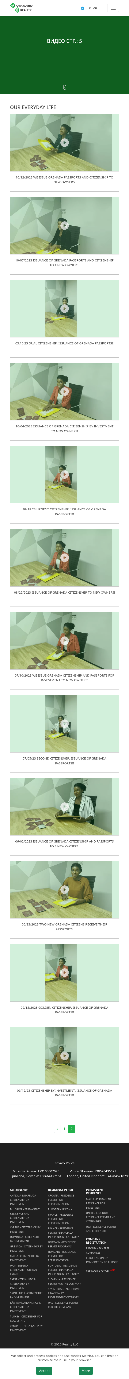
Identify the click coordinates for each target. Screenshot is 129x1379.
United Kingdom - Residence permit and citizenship (100, 1217)
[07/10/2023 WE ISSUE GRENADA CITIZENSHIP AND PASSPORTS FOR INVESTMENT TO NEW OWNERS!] (64, 640)
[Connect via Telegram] (82, 8)
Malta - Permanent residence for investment (98, 1203)
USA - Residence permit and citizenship (101, 1229)
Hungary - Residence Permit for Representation (62, 1256)
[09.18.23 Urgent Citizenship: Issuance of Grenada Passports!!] (64, 474)
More (85, 1370)
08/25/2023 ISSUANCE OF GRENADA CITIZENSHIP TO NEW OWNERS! (64, 592)
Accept (44, 1370)
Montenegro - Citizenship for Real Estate (23, 1270)
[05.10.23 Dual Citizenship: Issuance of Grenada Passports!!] (64, 308)
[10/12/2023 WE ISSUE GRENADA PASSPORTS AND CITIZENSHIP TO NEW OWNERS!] (64, 142)
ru (90, 8)
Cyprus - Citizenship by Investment (25, 1229)
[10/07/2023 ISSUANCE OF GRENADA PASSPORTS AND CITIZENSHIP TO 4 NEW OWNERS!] (64, 225)
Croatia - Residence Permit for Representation (61, 1200)
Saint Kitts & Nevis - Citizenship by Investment (23, 1284)
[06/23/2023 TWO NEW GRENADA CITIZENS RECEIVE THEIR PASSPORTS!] (64, 889)
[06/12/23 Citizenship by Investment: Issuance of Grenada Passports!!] (64, 1055)
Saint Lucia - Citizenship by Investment (26, 1295)
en (95, 8)
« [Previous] (57, 1128)
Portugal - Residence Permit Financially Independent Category (63, 1270)
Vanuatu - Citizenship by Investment (26, 1328)
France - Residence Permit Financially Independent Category (63, 1233)
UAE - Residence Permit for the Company (63, 1305)
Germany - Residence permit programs (62, 1244)
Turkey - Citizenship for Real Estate (26, 1319)
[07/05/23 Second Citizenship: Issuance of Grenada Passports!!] (64, 723)
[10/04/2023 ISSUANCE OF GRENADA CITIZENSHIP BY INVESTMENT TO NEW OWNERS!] (64, 391)
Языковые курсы (97, 1271)
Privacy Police (64, 1163)
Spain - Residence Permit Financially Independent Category (64, 1293)
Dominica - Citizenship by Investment (25, 1239)
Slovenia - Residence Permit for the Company (64, 1281)
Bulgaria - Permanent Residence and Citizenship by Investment (25, 1216)
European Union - (60, 1209)
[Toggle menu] (113, 8)
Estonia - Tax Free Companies (98, 1250)
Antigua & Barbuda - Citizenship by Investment (24, 1200)
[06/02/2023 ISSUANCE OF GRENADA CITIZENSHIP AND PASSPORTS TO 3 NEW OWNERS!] (64, 806)
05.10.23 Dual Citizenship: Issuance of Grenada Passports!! (64, 343)
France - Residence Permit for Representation (60, 1219)
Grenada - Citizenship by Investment (26, 1249)
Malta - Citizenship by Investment (24, 1258)
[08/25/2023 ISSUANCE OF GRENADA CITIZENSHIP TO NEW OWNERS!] (64, 557)
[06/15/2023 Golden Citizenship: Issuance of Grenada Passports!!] (64, 972)
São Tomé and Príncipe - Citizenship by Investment (26, 1307)
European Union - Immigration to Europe (102, 1260)
